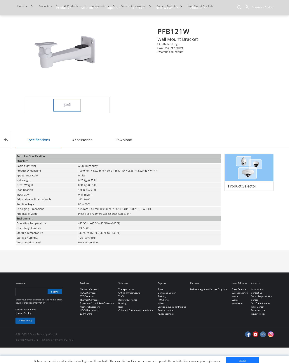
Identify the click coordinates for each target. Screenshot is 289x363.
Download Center (167, 308)
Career (254, 315)
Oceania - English (263, 7)
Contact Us (256, 308)
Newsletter (237, 318)
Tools (160, 304)
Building (122, 318)
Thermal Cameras (89, 315)
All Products (70, 21)
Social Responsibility (261, 311)
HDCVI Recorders (89, 325)
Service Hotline (165, 325)
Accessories (99, 21)
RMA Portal (163, 315)
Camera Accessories (133, 21)
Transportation (126, 304)
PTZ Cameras (87, 311)
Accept (242, 349)
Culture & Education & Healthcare (135, 325)
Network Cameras (89, 304)
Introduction (257, 304)
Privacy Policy (258, 329)
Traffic (121, 311)
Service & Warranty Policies (172, 322)
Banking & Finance (127, 315)
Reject (242, 358)
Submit (54, 307)
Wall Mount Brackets (200, 21)
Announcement (165, 329)
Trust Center (257, 322)
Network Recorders (90, 322)
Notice (235, 311)
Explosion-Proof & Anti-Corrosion (97, 318)
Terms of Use (258, 325)
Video (160, 318)
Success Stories (240, 308)
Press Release (239, 304)
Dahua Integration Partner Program (208, 304)
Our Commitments (260, 318)
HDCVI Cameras (88, 308)
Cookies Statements (46, 357)
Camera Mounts (166, 21)
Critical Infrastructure (129, 308)
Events (235, 315)
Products (44, 21)
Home (21, 21)
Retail (121, 322)
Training (162, 311)
